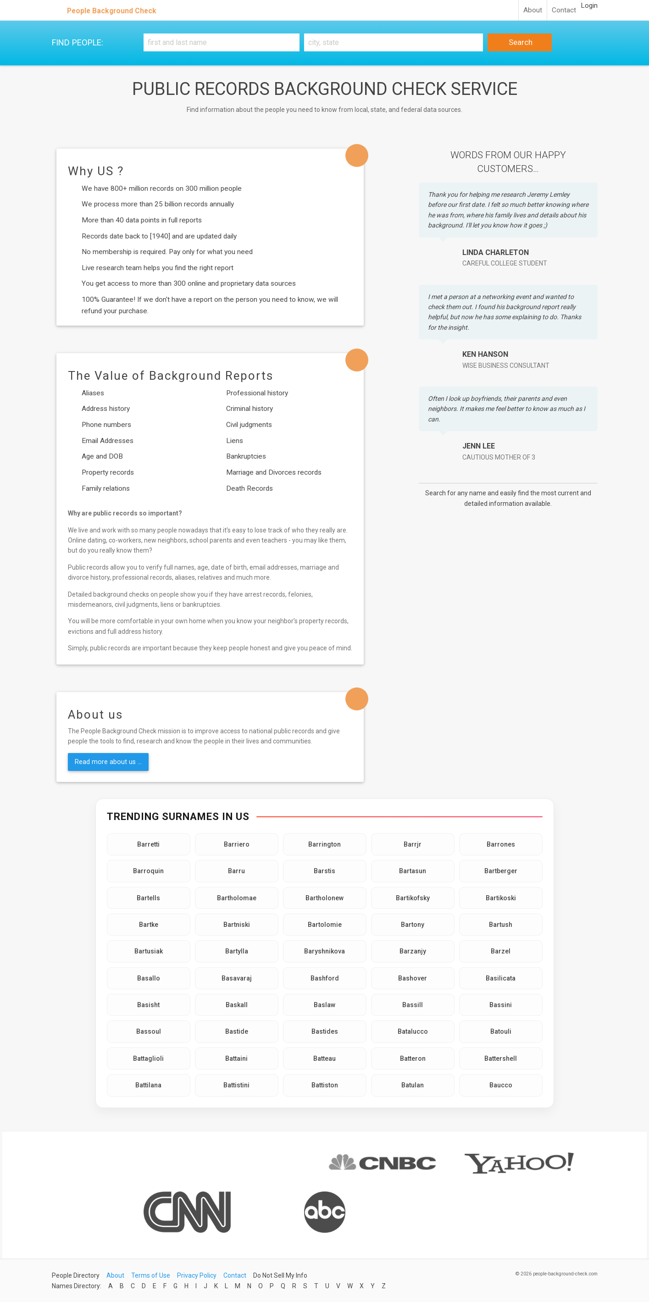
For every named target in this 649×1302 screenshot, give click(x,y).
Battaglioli (148, 1058)
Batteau (324, 1058)
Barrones (501, 844)
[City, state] (393, 42)
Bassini (500, 1004)
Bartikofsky (413, 898)
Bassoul (148, 1031)
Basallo (148, 978)
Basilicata (501, 978)
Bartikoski (501, 898)
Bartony (412, 924)
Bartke (148, 924)
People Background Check (111, 10)
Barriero (237, 844)
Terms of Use (150, 1275)
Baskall (237, 1004)
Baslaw (324, 1004)
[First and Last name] (222, 42)
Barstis (324, 871)
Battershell (500, 1058)
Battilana (148, 1085)
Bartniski (236, 924)
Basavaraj (237, 978)
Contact (564, 10)
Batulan (412, 1085)
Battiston (324, 1085)
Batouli (500, 1031)
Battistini (236, 1085)
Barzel (500, 951)
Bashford (325, 978)
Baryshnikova (324, 951)
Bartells (148, 898)
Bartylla (236, 951)
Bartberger (500, 871)
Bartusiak (148, 951)
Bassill (412, 1004)
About (532, 10)
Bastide (236, 1031)
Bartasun (412, 871)
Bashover (412, 978)
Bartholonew (324, 898)
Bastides (324, 1031)
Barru (236, 871)
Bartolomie (325, 924)
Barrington (324, 844)
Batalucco (413, 1031)
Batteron (413, 1058)
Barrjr (413, 844)
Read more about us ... (108, 761)
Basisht (148, 1004)
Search (520, 42)
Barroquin (148, 871)
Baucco (500, 1085)
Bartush (500, 924)
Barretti (148, 844)
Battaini (236, 1058)
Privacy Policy (196, 1275)
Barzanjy (412, 951)
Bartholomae (236, 898)
